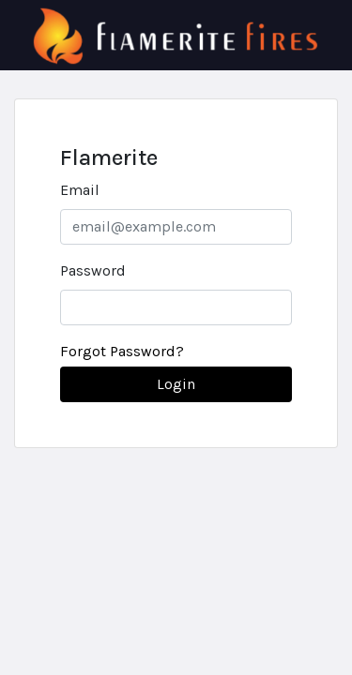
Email (79, 190)
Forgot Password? (122, 351)
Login (176, 384)
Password (93, 270)
